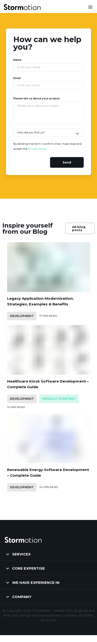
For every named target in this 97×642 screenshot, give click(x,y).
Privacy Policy (37, 148)
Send (67, 162)
